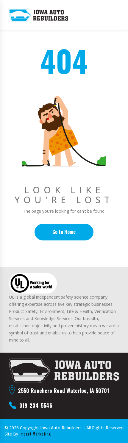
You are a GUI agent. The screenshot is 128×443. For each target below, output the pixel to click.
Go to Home (64, 231)
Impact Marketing (35, 434)
